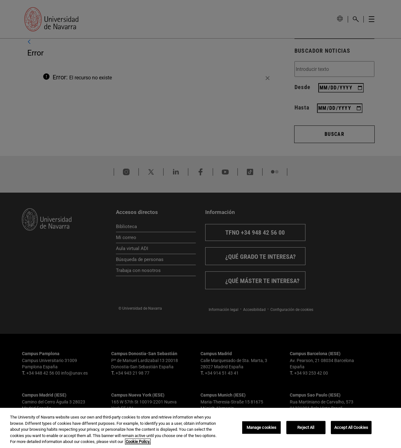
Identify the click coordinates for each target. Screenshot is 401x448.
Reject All (305, 427)
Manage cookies (262, 427)
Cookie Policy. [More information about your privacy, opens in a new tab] (138, 441)
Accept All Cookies (351, 427)
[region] (200, 428)
